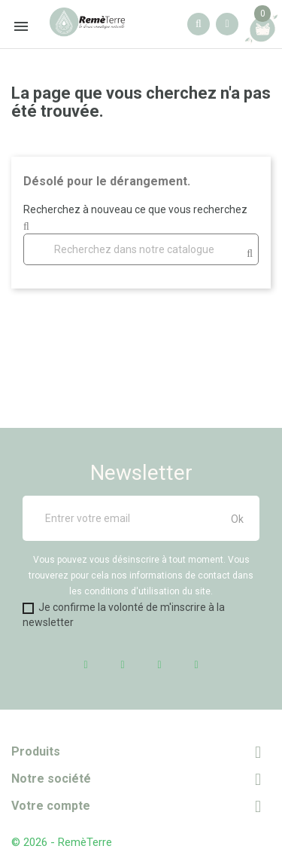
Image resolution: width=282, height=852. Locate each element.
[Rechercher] (141, 249)
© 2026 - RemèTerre (61, 842)
